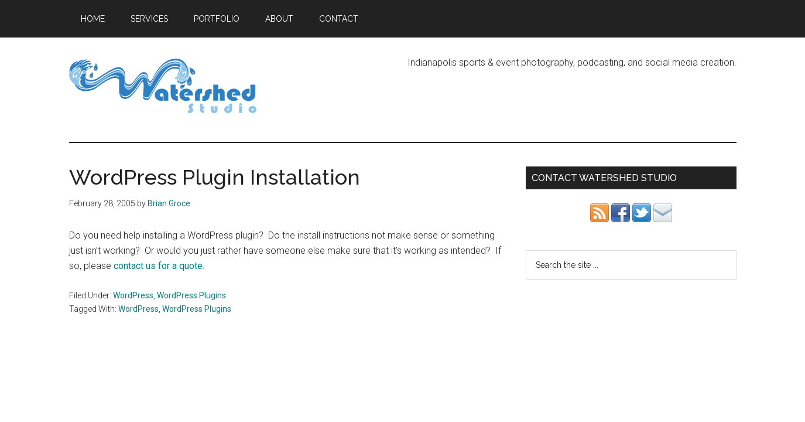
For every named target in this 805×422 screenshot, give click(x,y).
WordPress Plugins (191, 295)
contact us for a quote (158, 265)
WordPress (133, 295)
